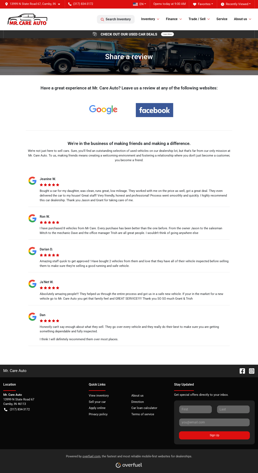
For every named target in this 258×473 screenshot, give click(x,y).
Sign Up (214, 435)
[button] (34, 4)
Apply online (97, 408)
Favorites (202, 4)
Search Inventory (116, 19)
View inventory (99, 395)
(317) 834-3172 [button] (80, 4)
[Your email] (214, 422)
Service (221, 19)
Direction (137, 402)
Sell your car (97, 402)
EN (138, 4)
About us (137, 395)
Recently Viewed (234, 4)
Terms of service (142, 414)
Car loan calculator (144, 408)
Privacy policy (98, 414)
